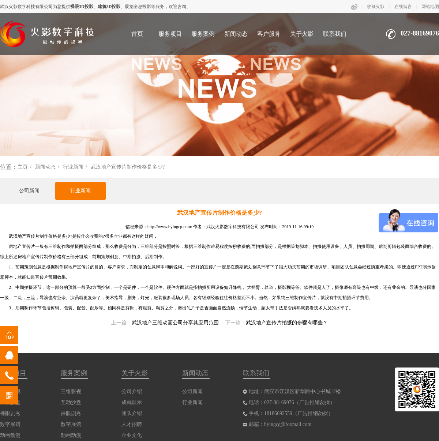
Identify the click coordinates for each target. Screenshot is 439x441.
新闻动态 (236, 34)
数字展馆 (10, 424)
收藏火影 (375, 6)
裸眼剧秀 (10, 413)
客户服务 (269, 34)
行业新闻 (73, 167)
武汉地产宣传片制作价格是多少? (128, 167)
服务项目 (170, 34)
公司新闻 (29, 190)
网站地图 (430, 6)
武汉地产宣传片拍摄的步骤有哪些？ (287, 322)
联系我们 (334, 34)
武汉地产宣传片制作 (28, 236)
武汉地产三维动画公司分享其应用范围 (175, 322)
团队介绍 (131, 413)
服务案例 (203, 34)
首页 (137, 34)
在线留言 (403, 6)
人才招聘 (131, 424)
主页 (23, 167)
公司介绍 (131, 391)
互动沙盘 (71, 402)
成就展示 (131, 402)
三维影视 (71, 391)
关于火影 (302, 34)
